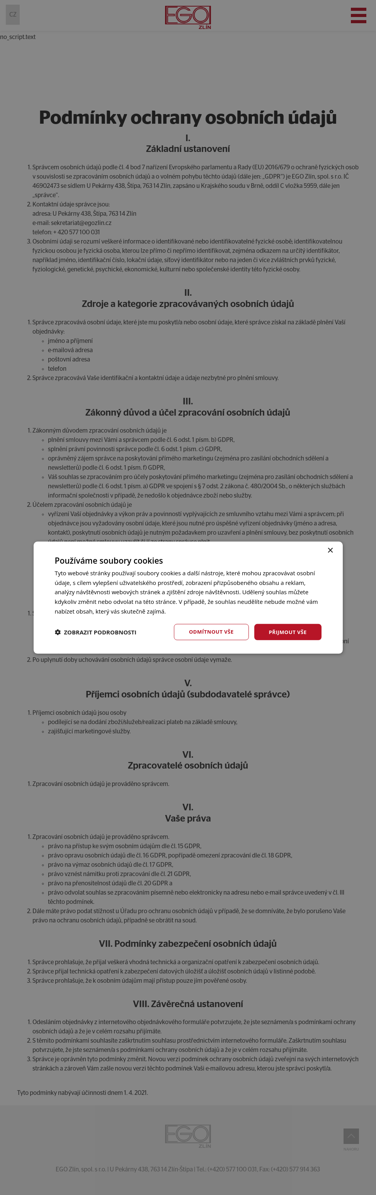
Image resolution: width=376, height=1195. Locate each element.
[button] (96, 632)
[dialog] (188, 597)
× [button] (330, 550)
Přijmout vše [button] (286, 631)
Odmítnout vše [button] (207, 631)
